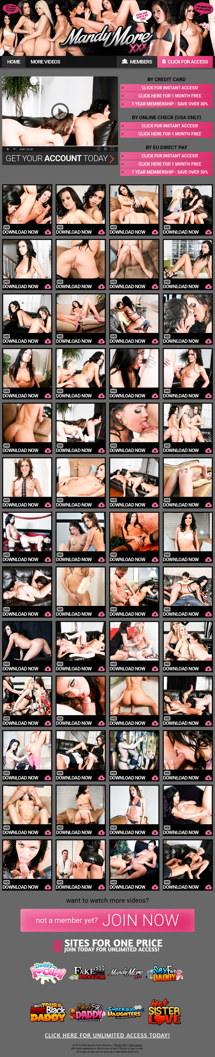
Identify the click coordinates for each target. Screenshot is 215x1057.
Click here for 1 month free (169, 96)
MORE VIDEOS (45, 62)
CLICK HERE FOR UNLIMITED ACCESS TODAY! (107, 1035)
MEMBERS (137, 62)
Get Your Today (60, 158)
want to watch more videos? (107, 900)
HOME (13, 62)
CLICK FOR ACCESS (185, 62)
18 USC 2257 (120, 1045)
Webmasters (135, 1045)
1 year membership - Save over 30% (170, 104)
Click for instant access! (170, 87)
